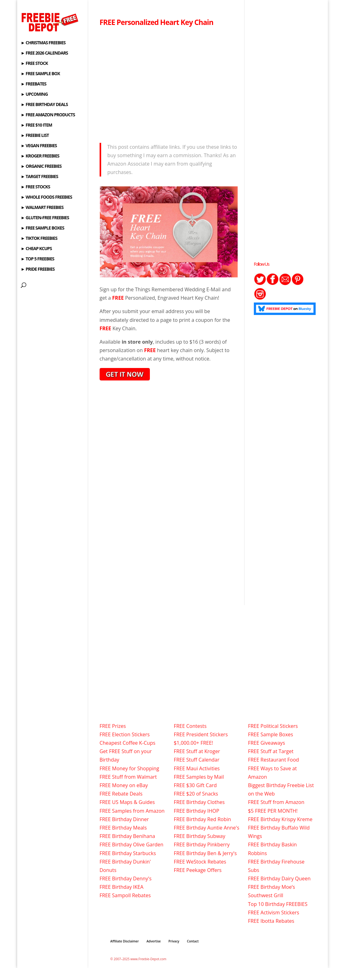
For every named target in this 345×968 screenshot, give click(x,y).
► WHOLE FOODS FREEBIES (46, 197)
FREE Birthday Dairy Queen (279, 878)
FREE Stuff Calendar (196, 759)
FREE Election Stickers (125, 734)
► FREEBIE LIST (35, 135)
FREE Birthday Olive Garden (132, 844)
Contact (193, 941)
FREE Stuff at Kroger (197, 751)
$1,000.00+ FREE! (193, 742)
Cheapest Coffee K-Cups (127, 742)
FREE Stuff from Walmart (128, 776)
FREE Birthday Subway (199, 836)
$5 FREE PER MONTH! (273, 810)
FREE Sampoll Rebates (125, 895)
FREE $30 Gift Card (195, 785)
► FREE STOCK (34, 63)
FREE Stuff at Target (270, 751)
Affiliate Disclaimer (124, 941)
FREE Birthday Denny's (126, 878)
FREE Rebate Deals (121, 793)
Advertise (153, 941)
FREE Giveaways (266, 742)
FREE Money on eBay (124, 785)
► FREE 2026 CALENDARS (44, 53)
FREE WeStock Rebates (200, 861)
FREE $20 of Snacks (196, 793)
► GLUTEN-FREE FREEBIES (45, 217)
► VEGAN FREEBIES (39, 145)
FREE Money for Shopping (129, 768)
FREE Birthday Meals (123, 827)
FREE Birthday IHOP (196, 810)
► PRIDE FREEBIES (38, 269)
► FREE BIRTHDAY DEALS (44, 104)
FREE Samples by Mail (199, 776)
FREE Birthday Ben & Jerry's (205, 853)
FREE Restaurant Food (273, 759)
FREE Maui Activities (196, 768)
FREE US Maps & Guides (127, 802)
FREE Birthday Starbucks (128, 853)
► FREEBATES (34, 84)
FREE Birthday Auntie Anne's (206, 827)
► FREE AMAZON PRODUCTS (48, 115)
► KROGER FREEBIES (40, 156)
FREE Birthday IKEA (122, 886)
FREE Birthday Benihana (127, 836)
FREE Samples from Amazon (132, 810)
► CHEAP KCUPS (36, 248)
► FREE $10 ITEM (36, 125)
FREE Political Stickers (273, 726)
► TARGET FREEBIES (39, 176)
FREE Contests (190, 726)
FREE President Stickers (201, 734)
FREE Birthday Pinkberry (201, 844)
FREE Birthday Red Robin (202, 819)
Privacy (173, 941)
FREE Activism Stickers (273, 912)
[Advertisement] (169, 83)
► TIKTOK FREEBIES (39, 238)
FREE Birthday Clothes (199, 802)
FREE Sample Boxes (270, 734)
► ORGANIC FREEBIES (41, 166)
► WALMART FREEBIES (42, 207)
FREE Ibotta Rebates (271, 920)
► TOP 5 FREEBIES (37, 259)
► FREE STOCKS (35, 187)
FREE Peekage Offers (197, 870)
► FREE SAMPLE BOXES (42, 228)
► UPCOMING (34, 94)
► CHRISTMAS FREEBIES (43, 43)
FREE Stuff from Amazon (276, 802)
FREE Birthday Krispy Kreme (280, 819)
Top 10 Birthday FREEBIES (278, 904)
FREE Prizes (113, 726)
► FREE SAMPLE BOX (40, 73)
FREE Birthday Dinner (124, 819)
